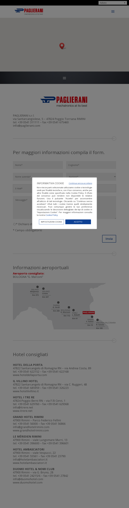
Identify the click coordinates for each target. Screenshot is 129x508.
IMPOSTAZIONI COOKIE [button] (51, 221)
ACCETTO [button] (78, 221)
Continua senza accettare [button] (80, 183)
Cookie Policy (52, 215)
